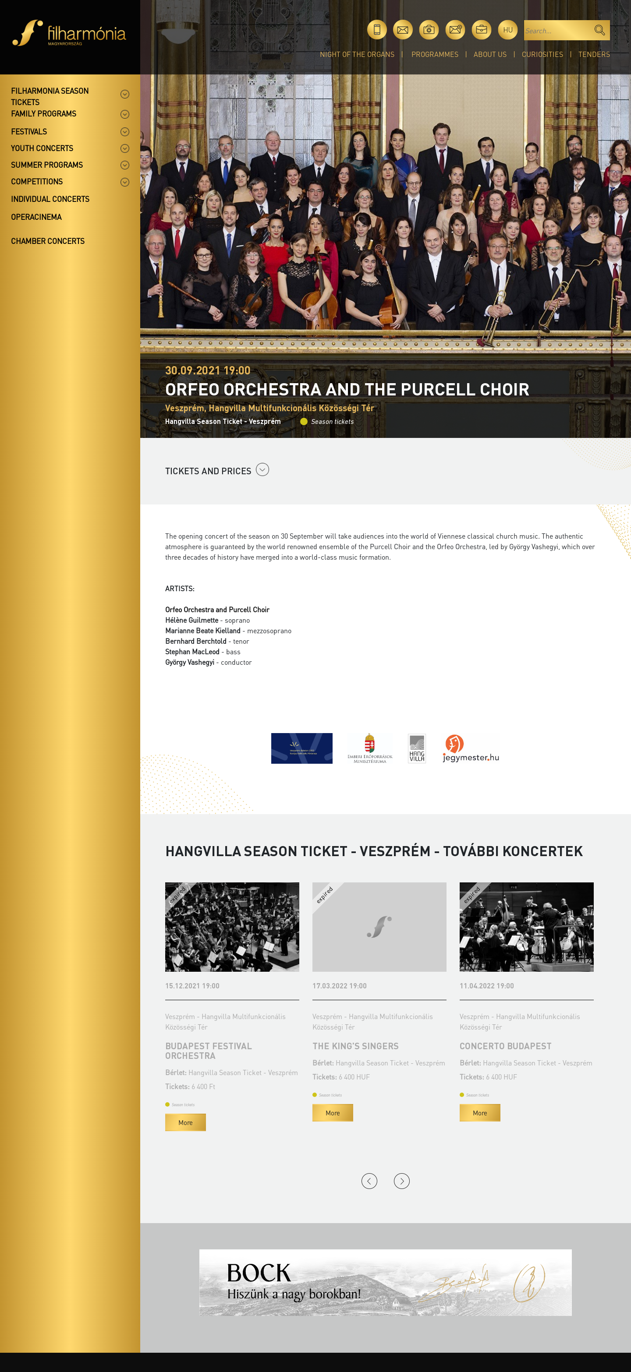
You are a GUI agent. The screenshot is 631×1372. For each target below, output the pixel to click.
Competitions (37, 181)
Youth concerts (42, 148)
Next (402, 1181)
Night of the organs (357, 54)
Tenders (594, 54)
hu (508, 29)
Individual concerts (50, 199)
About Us (490, 54)
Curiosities (542, 54)
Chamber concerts (48, 241)
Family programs (43, 113)
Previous (369, 1181)
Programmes (434, 54)
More (185, 1122)
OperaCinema (36, 217)
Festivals (29, 131)
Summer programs (47, 164)
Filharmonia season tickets (50, 96)
